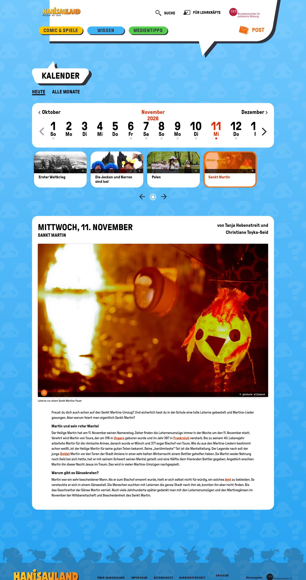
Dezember (254, 112)
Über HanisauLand (111, 564)
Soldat (65, 441)
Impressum (139, 564)
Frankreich (181, 425)
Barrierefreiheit (192, 564)
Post (251, 29)
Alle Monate (66, 91)
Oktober (49, 112)
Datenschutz (163, 564)
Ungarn (119, 425)
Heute (38, 91)
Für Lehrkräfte (202, 13)
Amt (228, 467)
